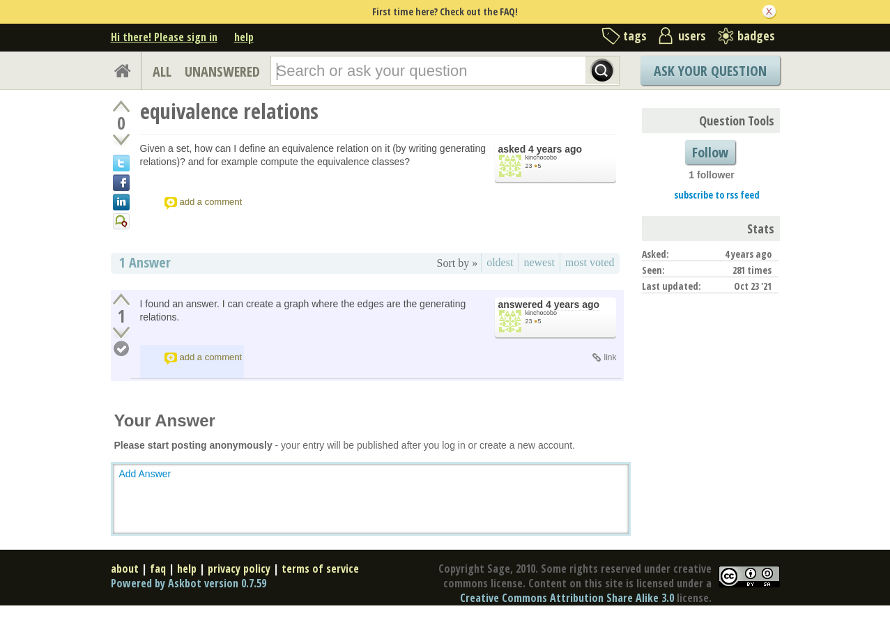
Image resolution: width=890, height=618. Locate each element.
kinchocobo (541, 157)
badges (756, 35)
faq (158, 568)
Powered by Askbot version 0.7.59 (188, 583)
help (244, 37)
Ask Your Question (710, 70)
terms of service (320, 568)
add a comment (211, 201)
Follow (710, 152)
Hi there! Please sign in (164, 37)
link (610, 357)
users (692, 35)
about (125, 568)
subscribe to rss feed (717, 194)
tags (635, 35)
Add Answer (145, 473)
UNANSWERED (222, 71)
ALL (162, 71)
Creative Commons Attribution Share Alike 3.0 (567, 597)
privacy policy (239, 568)
